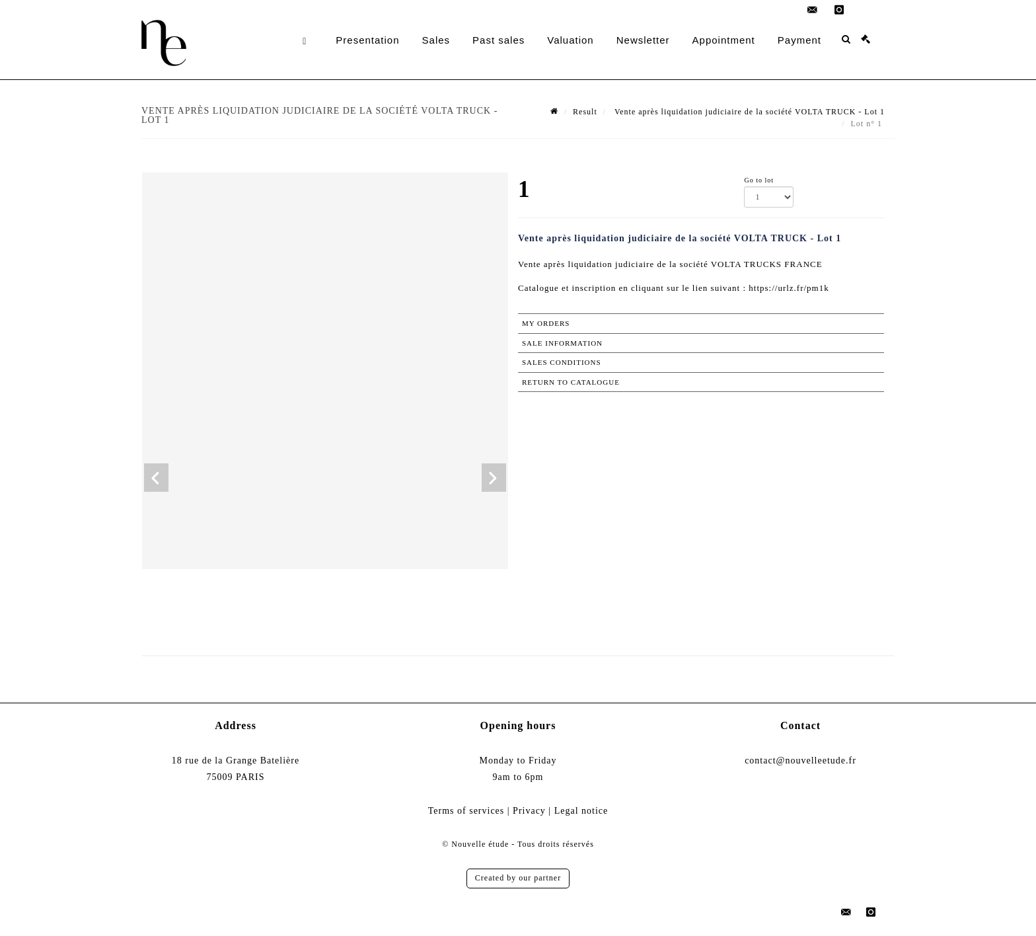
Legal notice (581, 811)
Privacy (529, 811)
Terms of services (466, 811)
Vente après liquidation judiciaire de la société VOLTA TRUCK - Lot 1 (748, 111)
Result (585, 111)
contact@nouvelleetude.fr (800, 760)
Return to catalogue (571, 382)
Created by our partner (518, 877)
